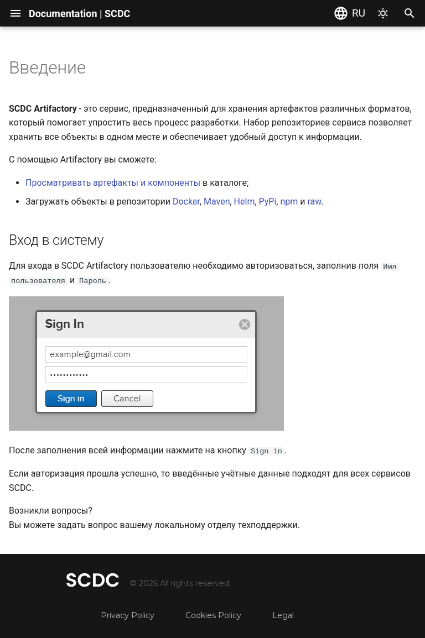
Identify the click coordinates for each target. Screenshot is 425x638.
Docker (186, 201)
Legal (283, 615)
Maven (217, 201)
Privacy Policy (127, 615)
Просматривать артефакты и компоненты (112, 182)
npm (289, 201)
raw (314, 201)
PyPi (268, 201)
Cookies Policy (213, 615)
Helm (244, 201)
